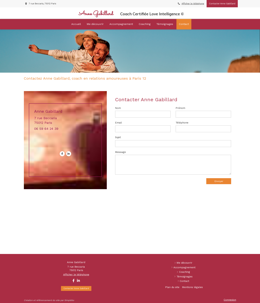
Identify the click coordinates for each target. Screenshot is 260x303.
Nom (118, 108)
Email (118, 122)
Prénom (180, 108)
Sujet (118, 137)
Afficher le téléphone (193, 3)
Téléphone (182, 122)
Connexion (230, 299)
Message (120, 152)
